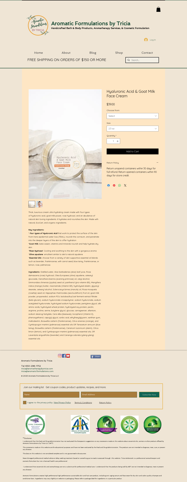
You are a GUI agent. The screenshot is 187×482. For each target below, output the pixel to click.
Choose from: (113, 110)
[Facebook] (64, 356)
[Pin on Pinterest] (114, 185)
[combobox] (133, 116)
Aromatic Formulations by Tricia (90, 23)
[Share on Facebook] (108, 185)
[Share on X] (125, 185)
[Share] (96, 356)
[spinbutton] (113, 141)
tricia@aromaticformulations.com (37, 371)
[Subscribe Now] (149, 395)
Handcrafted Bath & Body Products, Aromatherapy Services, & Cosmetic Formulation (100, 28)
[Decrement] (109, 141)
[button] (158, 9)
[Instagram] (60, 356)
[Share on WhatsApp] (119, 185)
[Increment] (118, 141)
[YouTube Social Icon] (68, 356)
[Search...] (141, 60)
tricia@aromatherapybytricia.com (37, 368)
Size (108, 123)
